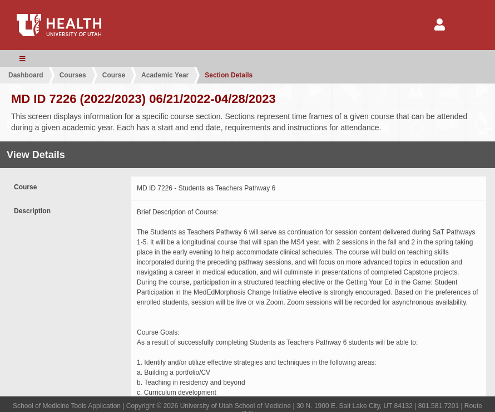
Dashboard (25, 75)
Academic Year (165, 75)
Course (113, 75)
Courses (73, 75)
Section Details (229, 75)
